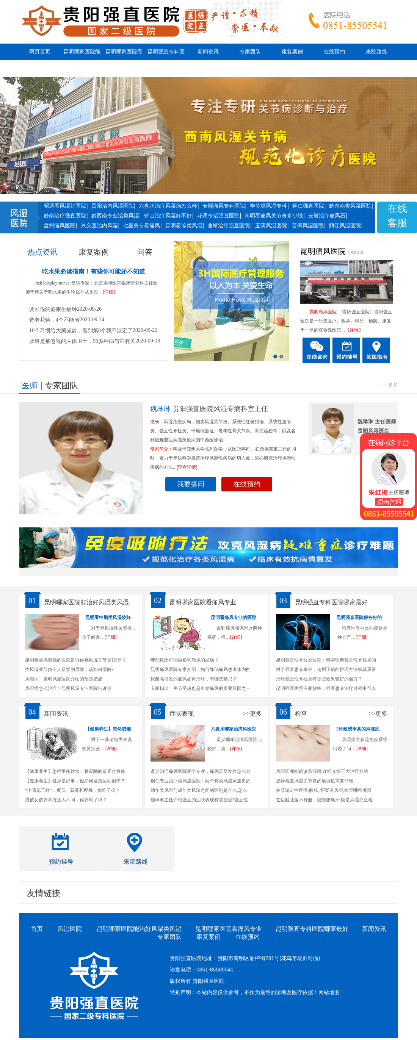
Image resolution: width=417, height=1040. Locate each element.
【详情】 (354, 330)
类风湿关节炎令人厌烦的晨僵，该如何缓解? (69, 669)
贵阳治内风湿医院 (112, 206)
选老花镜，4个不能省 (54, 320)
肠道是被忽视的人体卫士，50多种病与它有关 (82, 341)
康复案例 (292, 52)
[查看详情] (187, 467)
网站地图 (329, 992)
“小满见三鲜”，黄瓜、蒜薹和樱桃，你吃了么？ (72, 790)
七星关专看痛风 (141, 225)
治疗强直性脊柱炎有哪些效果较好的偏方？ (319, 679)
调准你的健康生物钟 (53, 309)
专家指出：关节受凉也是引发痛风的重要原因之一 (200, 688)
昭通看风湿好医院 (65, 206)
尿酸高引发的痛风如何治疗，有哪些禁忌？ (193, 679)
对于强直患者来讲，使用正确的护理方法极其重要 (326, 669)
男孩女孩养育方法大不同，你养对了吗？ (66, 799)
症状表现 (181, 713)
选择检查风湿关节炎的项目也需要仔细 (314, 781)
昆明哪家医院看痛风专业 (124, 60)
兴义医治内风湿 (99, 225)
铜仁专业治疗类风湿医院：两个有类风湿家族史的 (200, 781)
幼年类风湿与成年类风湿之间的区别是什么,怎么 (198, 790)
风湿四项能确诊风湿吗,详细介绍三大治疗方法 (322, 771)
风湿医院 (70, 929)
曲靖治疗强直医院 (228, 225)
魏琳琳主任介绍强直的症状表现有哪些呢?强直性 (199, 799)
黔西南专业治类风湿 (115, 216)
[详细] (109, 292)
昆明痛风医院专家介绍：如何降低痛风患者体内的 (200, 669)
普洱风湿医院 (308, 225)
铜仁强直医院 (308, 206)
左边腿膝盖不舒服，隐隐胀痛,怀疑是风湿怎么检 (324, 799)
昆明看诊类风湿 (183, 225)
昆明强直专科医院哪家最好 (166, 60)
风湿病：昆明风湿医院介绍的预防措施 (63, 679)
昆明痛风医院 (324, 251)
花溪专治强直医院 (218, 216)
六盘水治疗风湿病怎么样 (168, 206)
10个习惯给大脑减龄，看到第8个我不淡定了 (81, 330)
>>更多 (252, 713)
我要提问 (190, 484)
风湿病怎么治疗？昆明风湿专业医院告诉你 (68, 688)
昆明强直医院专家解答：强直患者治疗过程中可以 (326, 688)
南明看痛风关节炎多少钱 (274, 216)
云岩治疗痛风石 (326, 216)
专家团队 (250, 52)
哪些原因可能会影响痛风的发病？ (184, 660)
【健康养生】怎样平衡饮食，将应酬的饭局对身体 (75, 771)
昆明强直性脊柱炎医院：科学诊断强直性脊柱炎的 (326, 660)
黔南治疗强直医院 (65, 216)
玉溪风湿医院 (271, 225)
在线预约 (334, 52)
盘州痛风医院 (59, 225)
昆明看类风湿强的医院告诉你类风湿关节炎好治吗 (75, 660)
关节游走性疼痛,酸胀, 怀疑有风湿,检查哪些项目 (324, 790)
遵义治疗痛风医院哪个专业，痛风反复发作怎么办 (200, 771)
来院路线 (376, 52)
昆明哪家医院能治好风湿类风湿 (81, 60)
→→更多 (388, 385)
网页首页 (39, 52)
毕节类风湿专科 (268, 206)
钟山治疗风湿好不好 (168, 216)
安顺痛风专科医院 (223, 206)
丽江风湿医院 (345, 225)
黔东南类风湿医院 (350, 206)
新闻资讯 (208, 52)
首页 (37, 929)
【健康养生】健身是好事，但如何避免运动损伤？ (75, 781)
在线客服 (397, 215)
